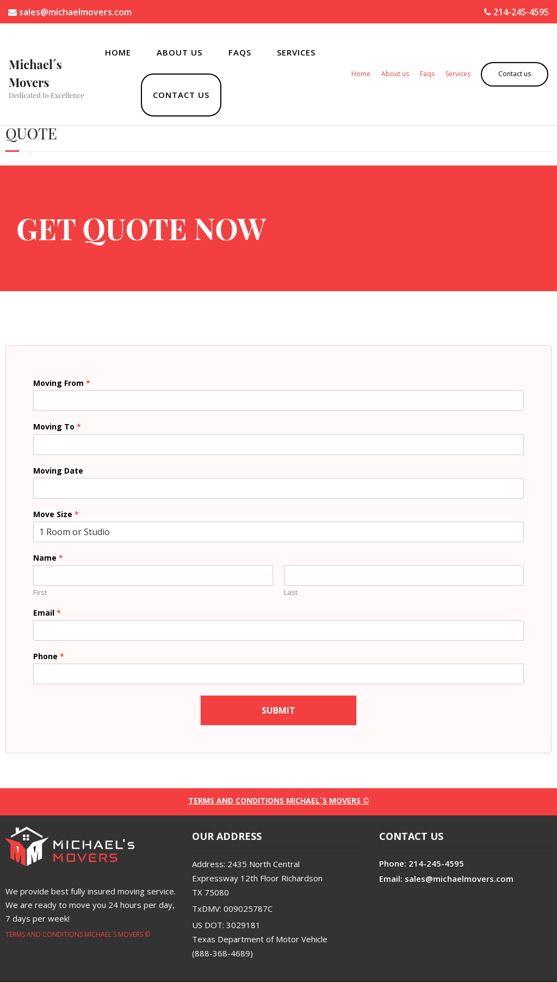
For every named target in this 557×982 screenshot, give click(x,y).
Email (47, 613)
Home (118, 52)
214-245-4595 (516, 12)
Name (48, 558)
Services (296, 52)
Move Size (56, 514)
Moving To (57, 427)
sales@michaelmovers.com (70, 12)
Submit (278, 710)
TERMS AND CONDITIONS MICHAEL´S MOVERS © (77, 934)
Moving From (61, 383)
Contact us (181, 94)
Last (291, 592)
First (40, 592)
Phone (48, 656)
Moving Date (58, 471)
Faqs (239, 52)
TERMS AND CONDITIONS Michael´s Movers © (278, 800)
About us (179, 52)
